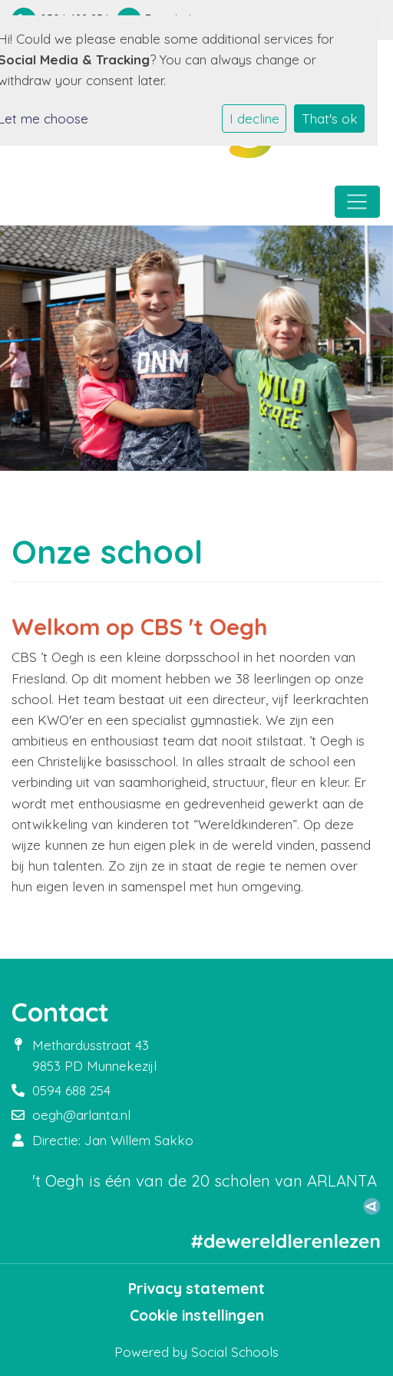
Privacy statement (196, 1288)
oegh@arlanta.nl (81, 1115)
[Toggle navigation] (357, 202)
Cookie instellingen (197, 1315)
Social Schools (235, 1352)
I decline (254, 118)
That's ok (330, 118)
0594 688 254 (71, 1090)
